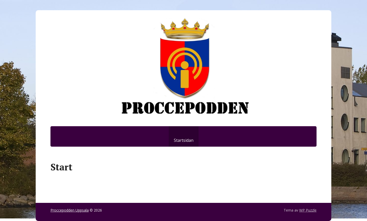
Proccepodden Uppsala (69, 210)
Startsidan (183, 140)
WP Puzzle (308, 210)
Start (61, 167)
